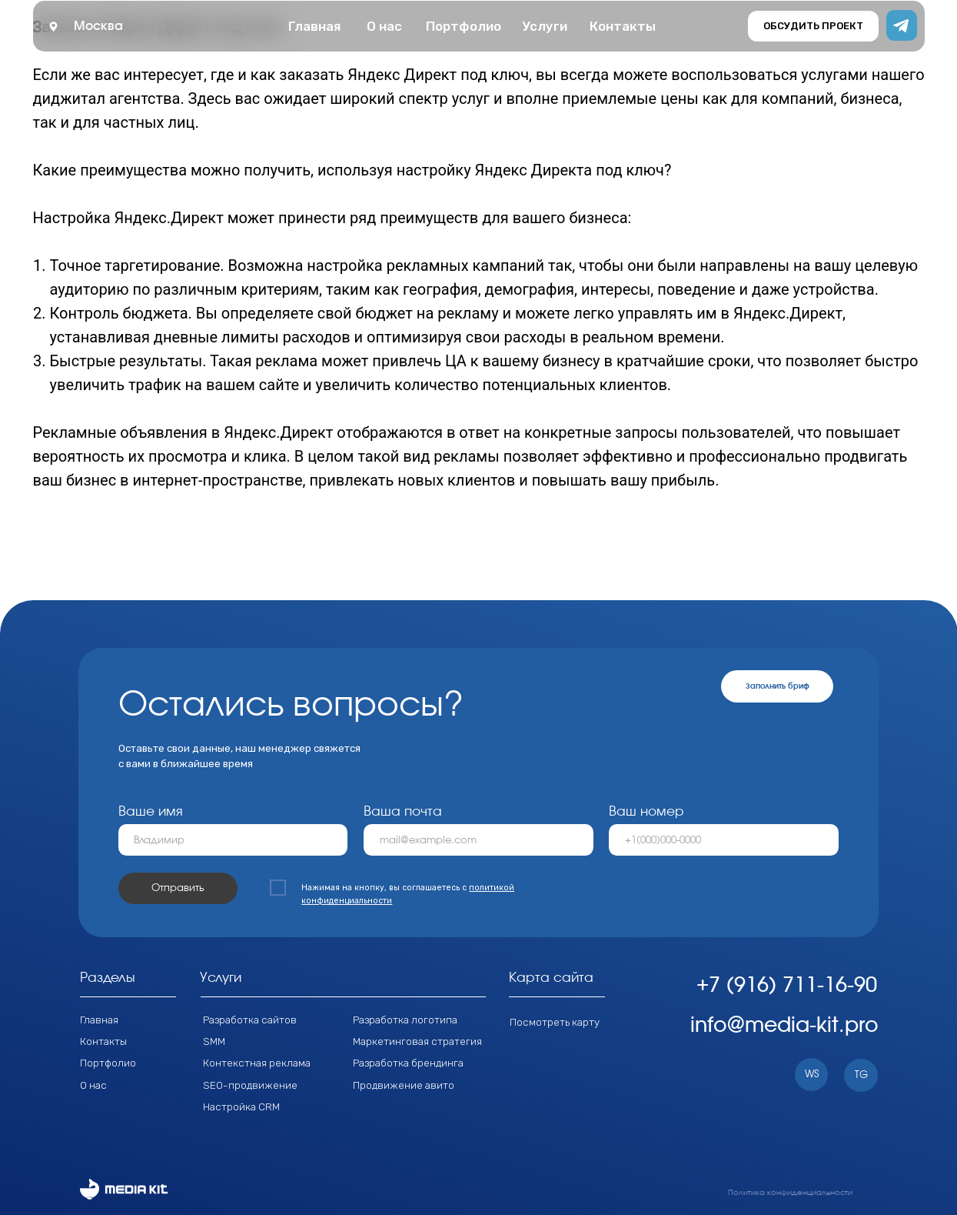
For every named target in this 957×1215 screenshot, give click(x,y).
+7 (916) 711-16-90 (786, 985)
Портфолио (108, 1062)
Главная (99, 1019)
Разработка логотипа (405, 1019)
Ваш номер (646, 812)
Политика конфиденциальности (790, 1193)
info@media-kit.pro (784, 1025)
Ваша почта (403, 812)
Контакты (103, 1041)
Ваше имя (150, 812)
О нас (93, 1085)
